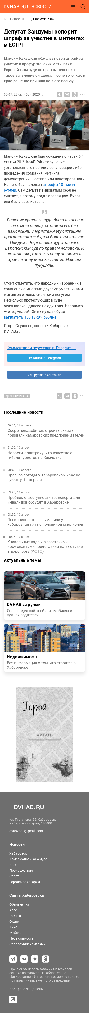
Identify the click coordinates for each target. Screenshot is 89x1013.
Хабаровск (18, 853)
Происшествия (21, 870)
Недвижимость (21, 938)
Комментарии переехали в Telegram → (41, 348)
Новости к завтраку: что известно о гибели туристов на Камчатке (40, 455)
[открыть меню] (73, 6)
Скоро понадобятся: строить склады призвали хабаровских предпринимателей (46, 432)
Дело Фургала (42, 19)
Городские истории (24, 882)
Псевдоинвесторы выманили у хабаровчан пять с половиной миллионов (45, 522)
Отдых (14, 921)
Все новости (14, 19)
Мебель (15, 933)
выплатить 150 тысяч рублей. (30, 317)
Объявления (19, 904)
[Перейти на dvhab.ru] (16, 6)
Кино (13, 927)
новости (41, 6)
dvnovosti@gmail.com (26, 831)
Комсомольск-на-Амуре (28, 859)
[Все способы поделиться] (82, 94)
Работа (15, 916)
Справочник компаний (27, 944)
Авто (13, 910)
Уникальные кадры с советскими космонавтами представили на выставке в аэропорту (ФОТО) (45, 547)
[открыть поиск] (82, 6)
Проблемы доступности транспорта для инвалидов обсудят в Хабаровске (44, 499)
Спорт (14, 876)
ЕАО (12, 865)
